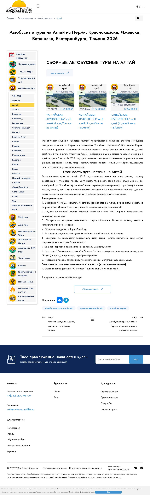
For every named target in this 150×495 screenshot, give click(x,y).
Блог (56, 410)
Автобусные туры (45, 18)
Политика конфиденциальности (85, 481)
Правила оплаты (109, 410)
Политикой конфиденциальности (81, 492)
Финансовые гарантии (18, 458)
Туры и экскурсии (25, 18)
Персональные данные (55, 481)
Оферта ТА (106, 416)
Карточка (11, 464)
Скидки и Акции (109, 404)
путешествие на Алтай (91, 308)
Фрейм (10, 447)
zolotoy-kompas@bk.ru (20, 423)
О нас (57, 404)
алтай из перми (118, 308)
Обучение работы (16, 452)
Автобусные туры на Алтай (59, 308)
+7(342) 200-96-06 (19, 409)
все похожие (60, 72)
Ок (108, 492)
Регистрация (13, 441)
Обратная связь (92, 289)
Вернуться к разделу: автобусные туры (62, 277)
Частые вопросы (109, 422)
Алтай (59, 18)
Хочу (75, 373)
